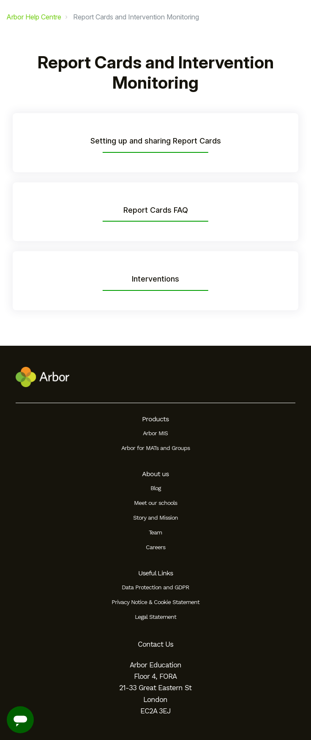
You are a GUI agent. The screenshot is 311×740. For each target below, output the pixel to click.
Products (155, 419)
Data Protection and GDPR (155, 587)
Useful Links (155, 573)
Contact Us (155, 644)
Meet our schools (155, 502)
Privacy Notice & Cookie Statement (155, 602)
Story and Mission (155, 517)
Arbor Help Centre (33, 17)
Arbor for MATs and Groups (155, 448)
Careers (155, 547)
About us (155, 474)
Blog (155, 488)
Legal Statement (155, 616)
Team (155, 532)
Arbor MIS (155, 433)
